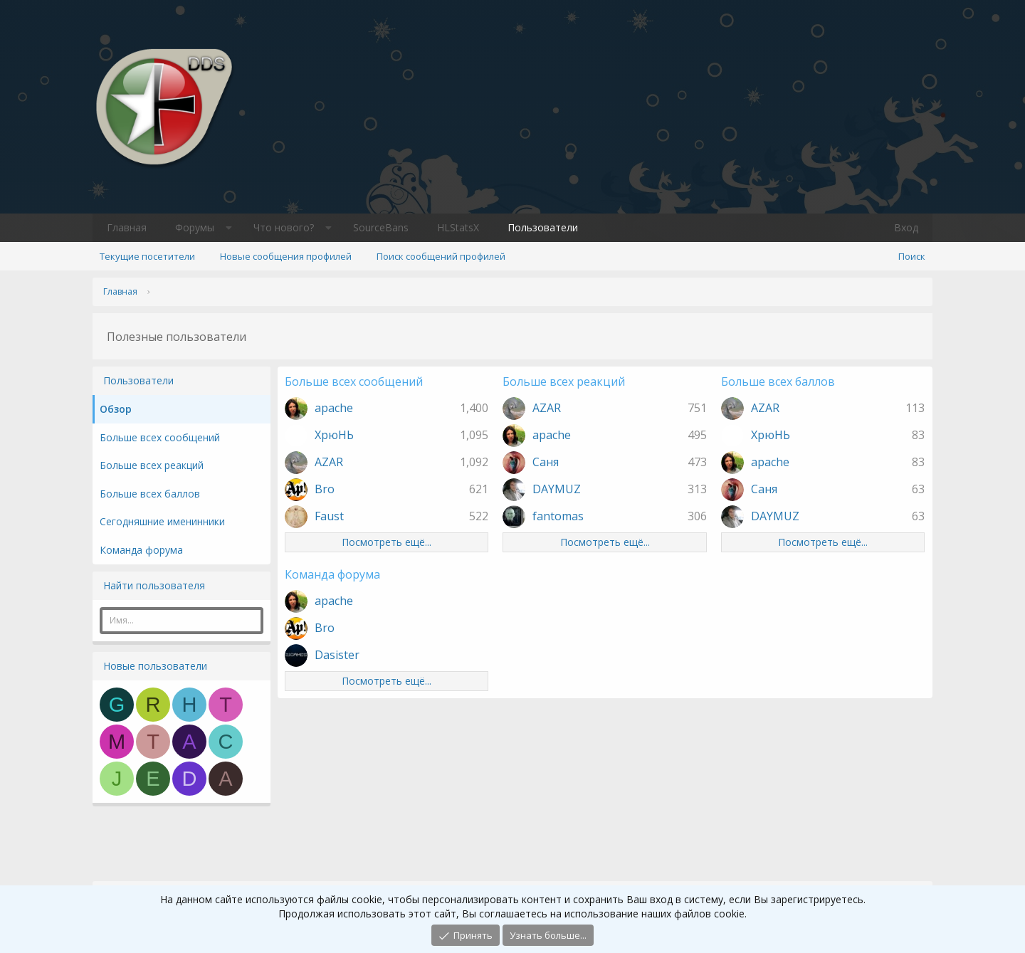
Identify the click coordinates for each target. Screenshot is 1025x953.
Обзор (116, 409)
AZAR (329, 462)
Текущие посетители (147, 256)
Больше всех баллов (150, 493)
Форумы (194, 227)
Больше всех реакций (152, 465)
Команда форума (141, 550)
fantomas (558, 516)
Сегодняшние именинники (162, 521)
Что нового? (283, 227)
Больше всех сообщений (160, 437)
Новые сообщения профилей (286, 256)
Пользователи (543, 227)
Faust (329, 516)
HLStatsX (458, 227)
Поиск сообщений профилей (441, 256)
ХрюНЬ (334, 435)
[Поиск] (911, 256)
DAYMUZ (556, 489)
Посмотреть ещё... (386, 542)
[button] (228, 228)
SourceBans (381, 227)
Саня (545, 462)
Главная (127, 227)
